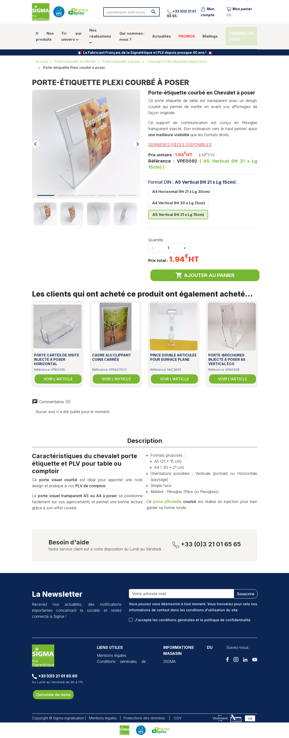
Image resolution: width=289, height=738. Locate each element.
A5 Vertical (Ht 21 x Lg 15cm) (178, 214)
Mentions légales (111, 655)
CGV (177, 718)
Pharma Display (110, 685)
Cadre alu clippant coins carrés (111, 357)
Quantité (155, 239)
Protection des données (118, 673)
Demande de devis (53, 694)
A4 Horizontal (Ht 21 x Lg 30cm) (181, 191)
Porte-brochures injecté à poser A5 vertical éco (226, 359)
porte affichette (167, 501)
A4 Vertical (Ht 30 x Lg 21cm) (178, 203)
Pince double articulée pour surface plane (173, 357)
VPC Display (108, 679)
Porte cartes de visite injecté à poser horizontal (56, 359)
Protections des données (144, 718)
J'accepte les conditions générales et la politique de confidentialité (192, 620)
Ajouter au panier (204, 275)
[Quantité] (168, 247)
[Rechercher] (131, 11)
